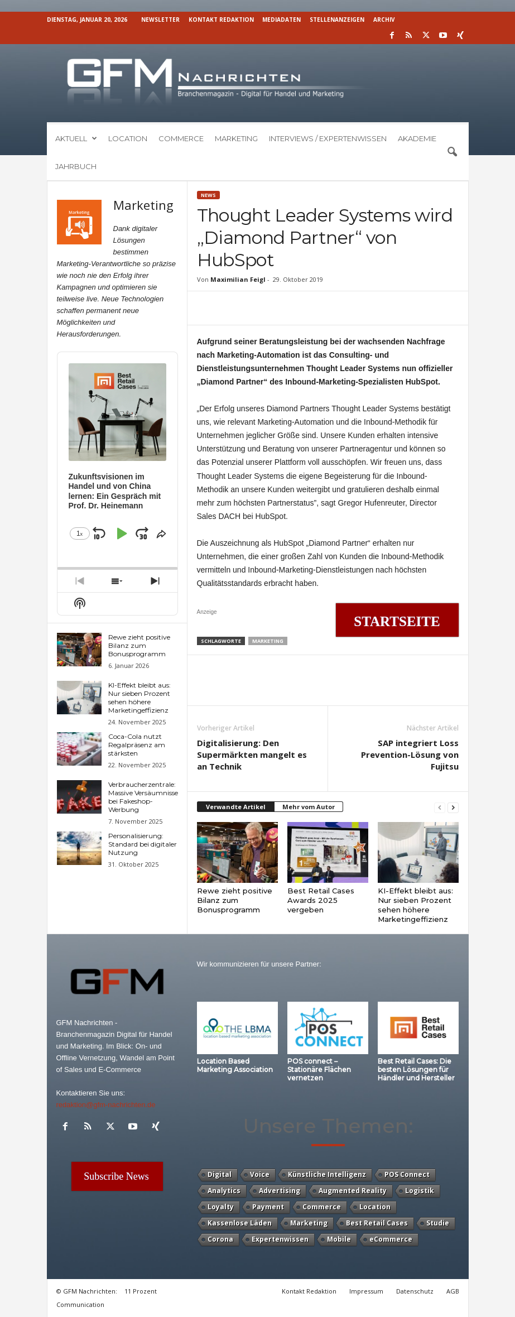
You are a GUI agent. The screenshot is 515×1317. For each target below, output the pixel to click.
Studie (437, 1223)
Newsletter (160, 19)
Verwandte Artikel (236, 806)
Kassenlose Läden (240, 1223)
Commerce (181, 138)
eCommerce (390, 1239)
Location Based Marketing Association (235, 1065)
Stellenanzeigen (337, 19)
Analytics (224, 1190)
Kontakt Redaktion (221, 19)
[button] (452, 152)
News (208, 195)
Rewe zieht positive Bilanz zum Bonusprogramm (234, 900)
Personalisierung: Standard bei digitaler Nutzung (142, 844)
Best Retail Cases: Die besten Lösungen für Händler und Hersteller (416, 1069)
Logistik (419, 1190)
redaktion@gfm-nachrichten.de (106, 1104)
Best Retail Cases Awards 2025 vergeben (320, 900)
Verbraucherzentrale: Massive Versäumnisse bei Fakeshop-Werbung (143, 797)
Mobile (339, 1239)
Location (127, 138)
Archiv (384, 19)
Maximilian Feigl (238, 279)
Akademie (417, 138)
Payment (268, 1207)
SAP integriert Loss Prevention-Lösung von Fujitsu (410, 754)
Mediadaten (281, 19)
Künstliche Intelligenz (327, 1174)
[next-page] (453, 807)
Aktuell (76, 138)
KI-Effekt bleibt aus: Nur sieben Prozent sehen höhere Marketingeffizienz (415, 905)
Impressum (366, 1291)
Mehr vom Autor (308, 806)
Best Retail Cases (377, 1223)
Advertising (279, 1190)
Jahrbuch (76, 166)
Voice (259, 1174)
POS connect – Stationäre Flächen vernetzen (319, 1069)
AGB (452, 1291)
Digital (220, 1174)
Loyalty (221, 1207)
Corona (220, 1239)
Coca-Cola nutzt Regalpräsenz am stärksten (136, 744)
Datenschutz (415, 1291)
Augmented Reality (353, 1190)
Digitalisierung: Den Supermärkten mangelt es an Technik (252, 754)
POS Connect (407, 1174)
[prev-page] (439, 807)
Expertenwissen (280, 1239)
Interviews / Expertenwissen (328, 138)
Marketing (236, 138)
